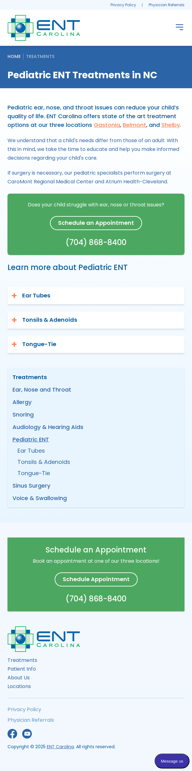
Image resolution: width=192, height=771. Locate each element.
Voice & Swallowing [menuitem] (39, 498)
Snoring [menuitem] (23, 414)
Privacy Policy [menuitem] (123, 4)
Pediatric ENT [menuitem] (30, 439)
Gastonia (107, 125)
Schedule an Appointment (96, 223)
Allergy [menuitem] (22, 402)
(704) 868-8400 (96, 243)
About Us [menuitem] (18, 677)
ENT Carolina (60, 747)
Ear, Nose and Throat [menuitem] (41, 389)
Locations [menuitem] (19, 686)
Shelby (170, 125)
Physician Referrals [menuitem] (167, 4)
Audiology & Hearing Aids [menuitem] (47, 427)
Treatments (40, 56)
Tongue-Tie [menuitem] (33, 473)
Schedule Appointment (96, 579)
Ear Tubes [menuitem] (31, 451)
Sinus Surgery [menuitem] (31, 485)
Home (14, 56)
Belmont (134, 125)
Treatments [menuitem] (22, 660)
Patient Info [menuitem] (21, 668)
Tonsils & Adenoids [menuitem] (43, 462)
